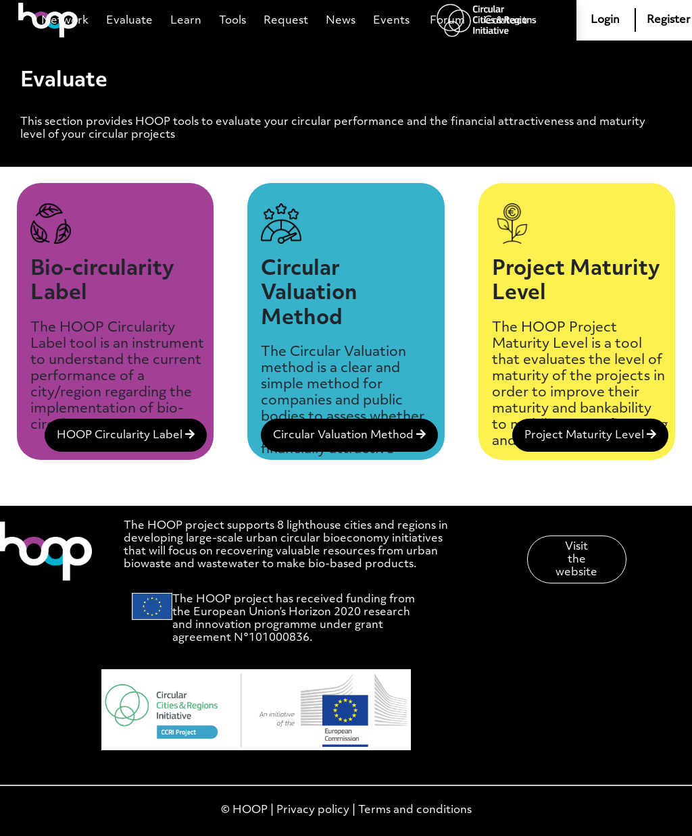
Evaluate (129, 20)
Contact (505, 20)
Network (65, 20)
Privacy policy (312, 810)
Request (286, 20)
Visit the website (576, 559)
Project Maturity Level (590, 435)
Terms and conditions (415, 810)
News (340, 20)
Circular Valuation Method (349, 435)
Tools (232, 20)
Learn (185, 20)
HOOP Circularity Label (126, 435)
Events (391, 20)
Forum (447, 20)
